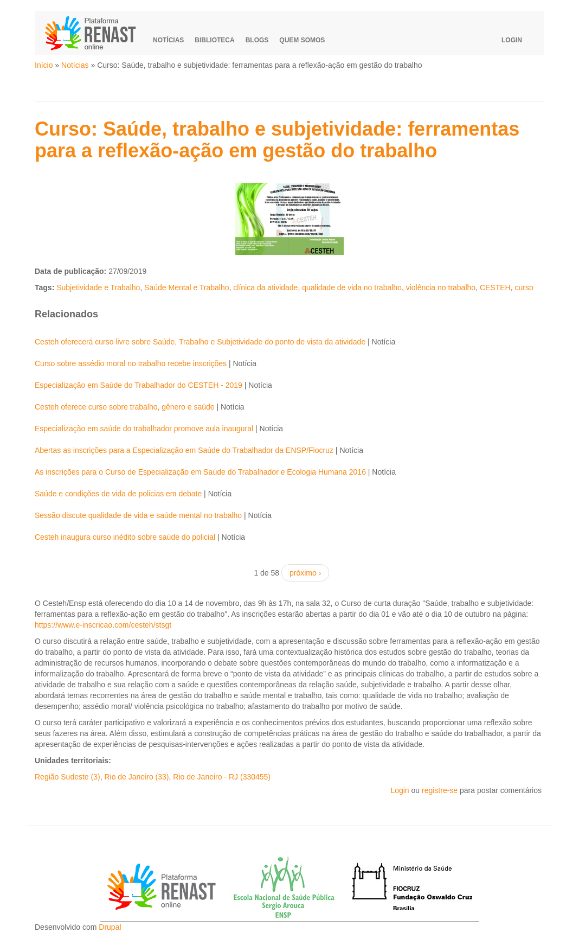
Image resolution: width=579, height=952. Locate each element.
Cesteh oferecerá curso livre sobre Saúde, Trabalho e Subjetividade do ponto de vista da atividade (200, 341)
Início (44, 65)
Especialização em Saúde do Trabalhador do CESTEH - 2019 (138, 385)
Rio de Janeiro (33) (136, 776)
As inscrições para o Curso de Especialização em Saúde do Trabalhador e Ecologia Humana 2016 (200, 472)
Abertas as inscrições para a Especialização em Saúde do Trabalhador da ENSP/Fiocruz (184, 450)
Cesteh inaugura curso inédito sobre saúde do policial (125, 537)
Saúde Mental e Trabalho (186, 287)
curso (523, 287)
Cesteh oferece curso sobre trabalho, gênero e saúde (125, 406)
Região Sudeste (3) (67, 776)
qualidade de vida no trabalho (352, 287)
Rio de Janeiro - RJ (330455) (222, 776)
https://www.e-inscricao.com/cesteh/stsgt (103, 625)
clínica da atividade (265, 287)
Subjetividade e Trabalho (98, 287)
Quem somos (302, 40)
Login (511, 40)
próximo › (305, 572)
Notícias (168, 40)
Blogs (257, 40)
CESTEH (495, 287)
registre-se (440, 790)
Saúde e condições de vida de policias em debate (118, 493)
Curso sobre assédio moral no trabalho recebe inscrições (131, 363)
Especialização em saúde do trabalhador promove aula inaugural (144, 428)
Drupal (110, 927)
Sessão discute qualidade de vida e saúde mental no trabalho (138, 515)
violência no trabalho (440, 287)
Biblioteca (214, 40)
